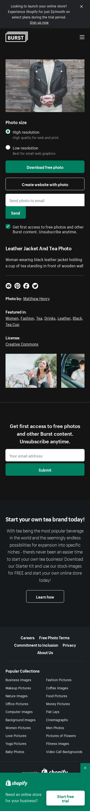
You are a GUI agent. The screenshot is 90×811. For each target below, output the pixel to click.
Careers (28, 637)
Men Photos (55, 727)
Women (12, 317)
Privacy (69, 644)
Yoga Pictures (16, 743)
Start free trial (65, 798)
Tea (39, 317)
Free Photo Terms (54, 637)
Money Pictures (58, 703)
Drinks (49, 317)
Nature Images (17, 695)
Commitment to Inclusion (36, 644)
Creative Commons (22, 343)
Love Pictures (16, 735)
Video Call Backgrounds (64, 751)
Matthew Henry (36, 298)
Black (77, 317)
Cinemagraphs (57, 719)
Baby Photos (15, 751)
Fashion (27, 317)
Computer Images (19, 711)
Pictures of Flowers (61, 735)
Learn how (45, 596)
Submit (45, 469)
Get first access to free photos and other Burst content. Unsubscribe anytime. (45, 229)
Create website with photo (45, 184)
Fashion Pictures (59, 679)
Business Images (18, 679)
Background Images (21, 719)
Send (15, 212)
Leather (64, 317)
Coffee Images (57, 687)
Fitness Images (57, 743)
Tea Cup (12, 324)
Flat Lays (52, 711)
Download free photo (45, 167)
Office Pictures (17, 703)
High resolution (26, 132)
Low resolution (25, 147)
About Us (45, 652)
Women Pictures (18, 727)
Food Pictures (56, 695)
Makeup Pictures (18, 687)
